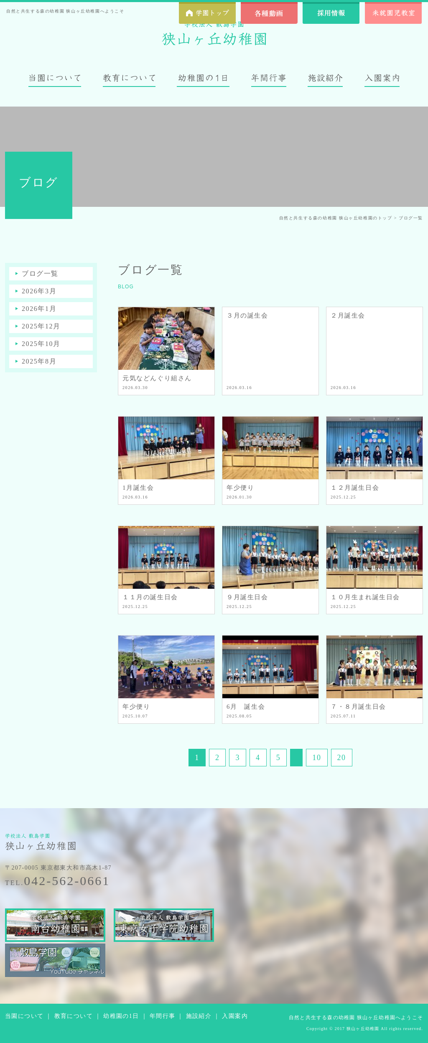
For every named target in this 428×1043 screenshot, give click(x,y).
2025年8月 (39, 361)
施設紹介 (199, 1016)
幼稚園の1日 (121, 1016)
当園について (24, 1016)
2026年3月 (39, 291)
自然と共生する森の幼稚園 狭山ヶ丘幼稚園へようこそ (356, 1017)
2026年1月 (39, 308)
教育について (73, 1016)
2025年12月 (41, 326)
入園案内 (235, 1016)
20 (341, 757)
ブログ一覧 (40, 273)
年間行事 (163, 1016)
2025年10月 (41, 343)
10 (316, 757)
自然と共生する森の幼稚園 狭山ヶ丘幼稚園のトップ (335, 218)
